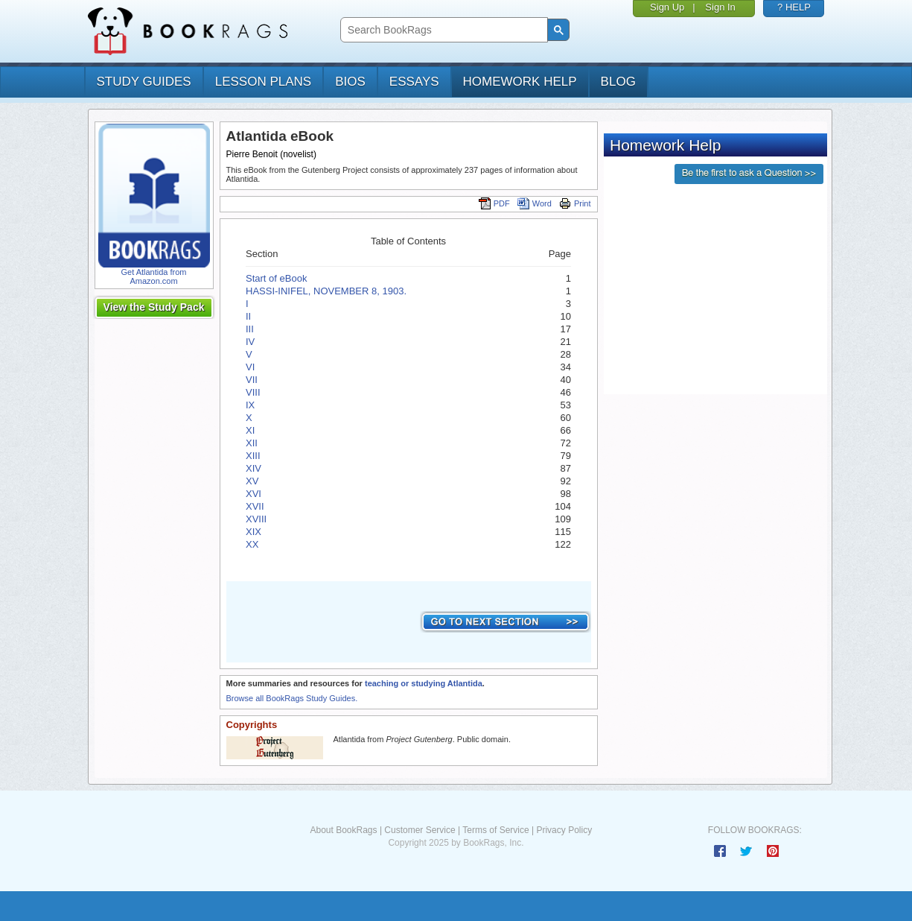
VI (250, 367)
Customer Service (419, 830)
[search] (443, 30)
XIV (253, 468)
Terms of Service (495, 830)
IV (250, 341)
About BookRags (343, 830)
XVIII (256, 519)
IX (250, 405)
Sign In (720, 7)
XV (252, 481)
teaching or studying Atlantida (423, 683)
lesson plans (263, 82)
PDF (494, 203)
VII (252, 379)
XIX (253, 531)
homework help (520, 82)
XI (250, 430)
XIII (253, 455)
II (248, 316)
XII (252, 443)
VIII (253, 392)
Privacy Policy (564, 830)
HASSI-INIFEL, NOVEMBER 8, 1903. (326, 291)
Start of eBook (276, 278)
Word (534, 203)
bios (350, 82)
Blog (618, 82)
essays (414, 82)
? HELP (794, 7)
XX (252, 544)
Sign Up (667, 7)
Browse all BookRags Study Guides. (292, 698)
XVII (255, 506)
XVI (253, 493)
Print (575, 203)
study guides (144, 82)
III (250, 329)
